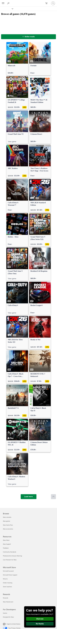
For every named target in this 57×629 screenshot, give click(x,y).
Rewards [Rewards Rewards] (5, 598)
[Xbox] (6, 9)
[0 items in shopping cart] (47, 3)
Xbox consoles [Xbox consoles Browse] (7, 517)
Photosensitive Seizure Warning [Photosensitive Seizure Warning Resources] (12, 556)
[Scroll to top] (53, 496)
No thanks (40, 624)
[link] (17, 58)
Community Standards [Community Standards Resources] (9, 552)
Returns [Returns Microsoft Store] (5, 579)
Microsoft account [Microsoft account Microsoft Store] (8, 571)
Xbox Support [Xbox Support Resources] (7, 544)
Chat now (39, 619)
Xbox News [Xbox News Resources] (6, 540)
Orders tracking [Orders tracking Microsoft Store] (7, 582)
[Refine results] (28, 36)
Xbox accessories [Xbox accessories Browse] (8, 529)
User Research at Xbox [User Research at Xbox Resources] (9, 559)
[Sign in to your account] (53, 3)
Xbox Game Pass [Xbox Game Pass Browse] (8, 525)
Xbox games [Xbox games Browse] (6, 521)
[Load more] (28, 496)
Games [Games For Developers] (5, 613)
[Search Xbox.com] (9, 3)
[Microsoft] (28, 1)
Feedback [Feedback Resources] (5, 548)
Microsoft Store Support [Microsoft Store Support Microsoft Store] (10, 575)
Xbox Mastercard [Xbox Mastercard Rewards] (8, 602)
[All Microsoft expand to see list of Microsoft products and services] (3, 3)
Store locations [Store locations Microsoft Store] (7, 586)
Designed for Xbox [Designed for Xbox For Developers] (8, 617)
